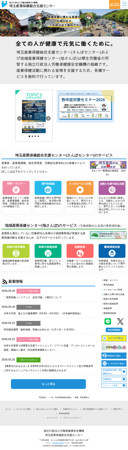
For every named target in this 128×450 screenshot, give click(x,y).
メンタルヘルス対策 (112, 289)
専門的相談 (108, 285)
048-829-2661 (58, 443)
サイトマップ (52, 418)
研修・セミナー (110, 280)
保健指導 (107, 308)
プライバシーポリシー (72, 418)
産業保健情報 (64, 413)
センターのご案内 (23, 409)
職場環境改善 (109, 313)
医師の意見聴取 (110, 299)
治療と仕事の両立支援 (113, 294)
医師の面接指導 (110, 303)
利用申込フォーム (70, 409)
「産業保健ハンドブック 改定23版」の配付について (33, 297)
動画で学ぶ (117, 409)
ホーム (8, 409)
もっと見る (48, 383)
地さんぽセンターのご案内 (47, 409)
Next (48, 118)
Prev (19, 118)
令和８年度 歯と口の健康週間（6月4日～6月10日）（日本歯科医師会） (43, 313)
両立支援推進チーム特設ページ (95, 409)
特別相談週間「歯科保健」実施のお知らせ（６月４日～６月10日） (40, 329)
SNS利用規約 (114, 330)
